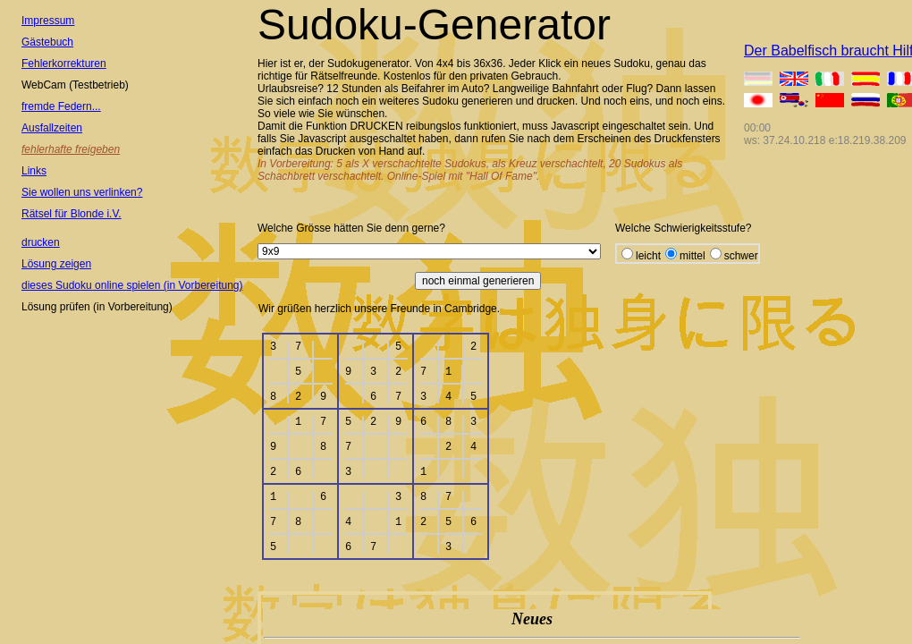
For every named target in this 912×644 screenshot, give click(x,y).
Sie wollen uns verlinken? (81, 192)
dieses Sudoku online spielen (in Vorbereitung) (132, 285)
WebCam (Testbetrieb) (75, 85)
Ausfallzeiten (51, 128)
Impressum (47, 20)
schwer (741, 256)
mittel (692, 256)
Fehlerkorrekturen (63, 63)
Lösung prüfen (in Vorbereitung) (97, 307)
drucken (40, 242)
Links (33, 171)
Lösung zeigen (56, 264)
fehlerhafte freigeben (70, 149)
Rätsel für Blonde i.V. (71, 214)
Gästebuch (47, 42)
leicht (648, 256)
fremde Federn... (61, 106)
